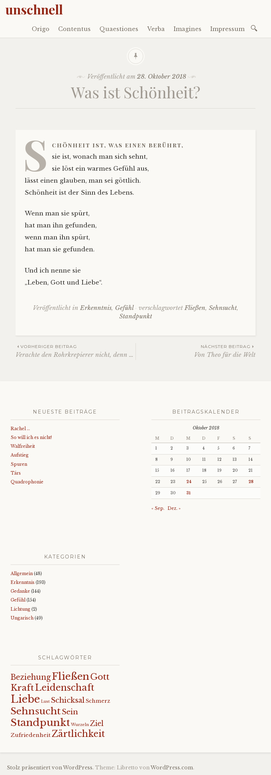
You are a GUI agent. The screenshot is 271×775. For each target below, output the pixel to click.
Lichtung (20, 609)
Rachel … (20, 428)
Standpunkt (135, 316)
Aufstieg (20, 455)
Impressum (227, 28)
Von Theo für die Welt (195, 350)
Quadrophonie (27, 481)
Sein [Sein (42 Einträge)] (70, 711)
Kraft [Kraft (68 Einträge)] (22, 687)
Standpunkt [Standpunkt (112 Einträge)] (40, 722)
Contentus (74, 28)
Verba (156, 28)
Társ (16, 473)
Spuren (19, 464)
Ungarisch (22, 618)
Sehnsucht (223, 308)
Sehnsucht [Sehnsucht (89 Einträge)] (36, 711)
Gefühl (124, 308)
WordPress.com (172, 767)
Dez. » (174, 508)
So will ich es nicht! (31, 437)
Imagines (187, 28)
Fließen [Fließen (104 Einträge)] (70, 676)
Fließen (195, 308)
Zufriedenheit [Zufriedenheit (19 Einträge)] (30, 735)
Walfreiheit (23, 446)
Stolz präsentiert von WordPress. (50, 767)
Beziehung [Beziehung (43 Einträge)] (31, 677)
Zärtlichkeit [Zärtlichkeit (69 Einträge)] (78, 733)
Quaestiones (119, 28)
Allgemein (22, 573)
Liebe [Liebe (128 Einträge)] (25, 699)
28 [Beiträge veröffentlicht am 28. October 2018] (250, 482)
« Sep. (157, 508)
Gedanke (20, 591)
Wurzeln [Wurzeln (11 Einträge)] (80, 724)
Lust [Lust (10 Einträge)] (45, 701)
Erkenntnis (96, 308)
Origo (40, 28)
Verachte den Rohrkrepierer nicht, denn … (76, 350)
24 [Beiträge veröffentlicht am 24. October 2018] (189, 482)
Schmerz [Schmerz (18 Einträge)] (98, 701)
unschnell (34, 9)
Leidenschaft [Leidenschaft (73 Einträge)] (64, 687)
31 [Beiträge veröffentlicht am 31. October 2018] (188, 493)
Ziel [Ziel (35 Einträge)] (97, 723)
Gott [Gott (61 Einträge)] (99, 677)
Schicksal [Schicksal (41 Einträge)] (68, 700)
